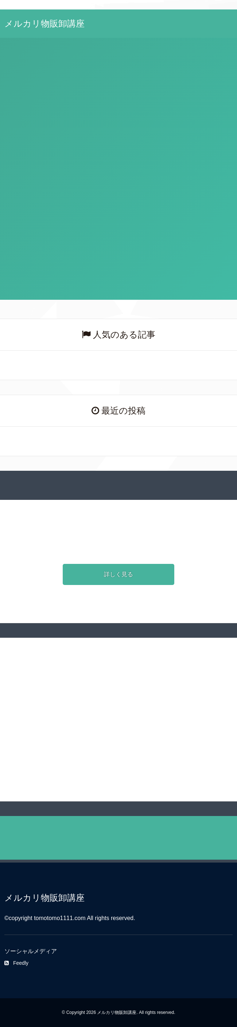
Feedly (16, 963)
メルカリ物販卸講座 (44, 23)
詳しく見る (118, 574)
